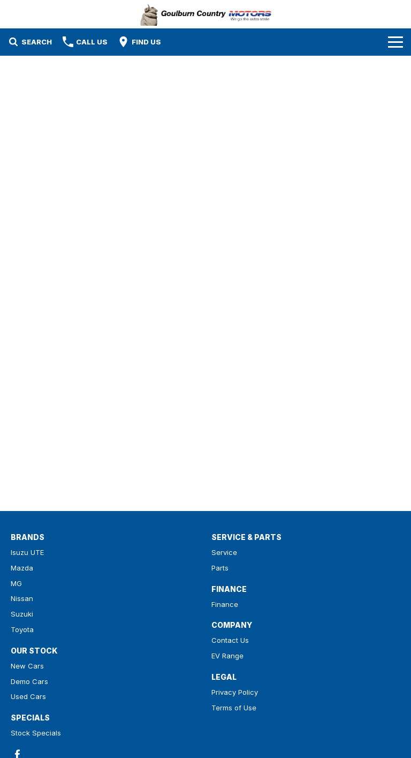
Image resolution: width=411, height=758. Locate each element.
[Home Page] (206, 14)
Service (224, 552)
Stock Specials (36, 733)
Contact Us (230, 640)
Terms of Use (233, 707)
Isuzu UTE (27, 552)
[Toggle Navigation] (395, 41)
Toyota (22, 629)
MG (16, 583)
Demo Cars (29, 681)
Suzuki (22, 614)
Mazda (22, 568)
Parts (220, 568)
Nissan (22, 598)
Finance (224, 604)
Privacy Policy (234, 692)
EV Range (227, 655)
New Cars (27, 666)
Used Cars (28, 696)
